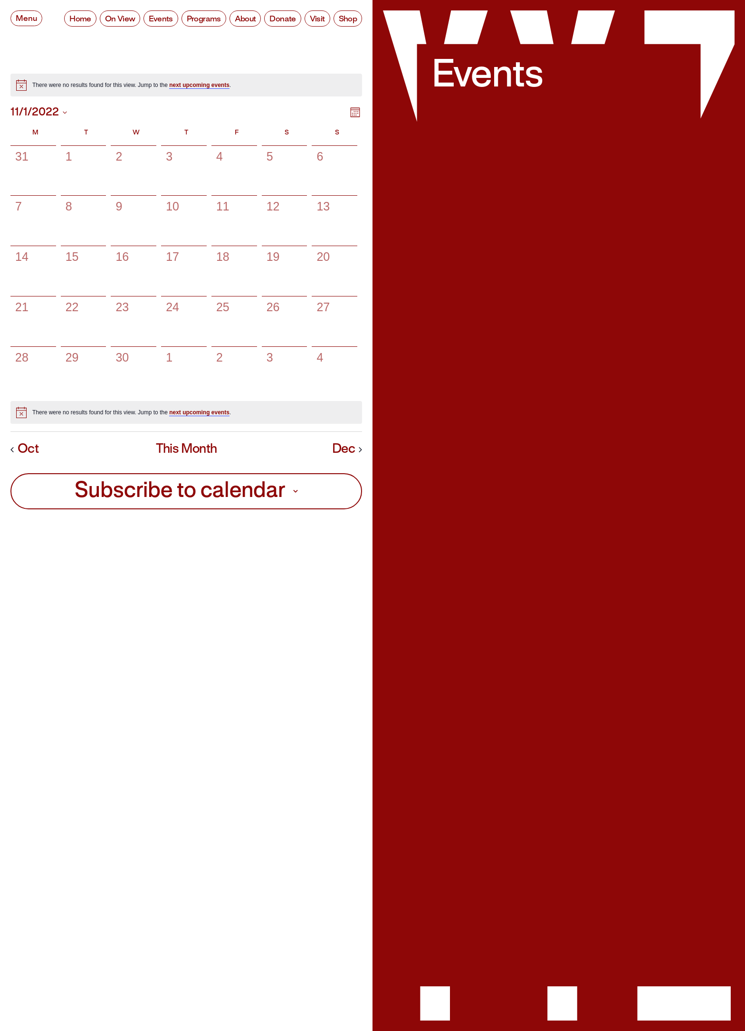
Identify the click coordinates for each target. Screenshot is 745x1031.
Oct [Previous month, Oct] (24, 450)
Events (160, 19)
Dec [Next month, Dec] (347, 450)
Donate (282, 19)
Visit (317, 19)
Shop (348, 19)
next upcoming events (199, 85)
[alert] (186, 85)
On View (120, 19)
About (245, 19)
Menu (26, 18)
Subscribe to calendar (180, 491)
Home (80, 19)
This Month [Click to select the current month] (186, 450)
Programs (204, 19)
